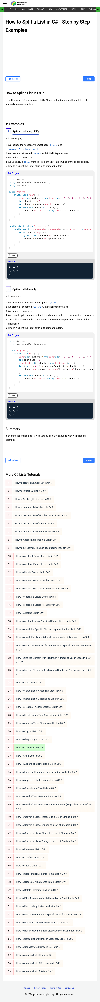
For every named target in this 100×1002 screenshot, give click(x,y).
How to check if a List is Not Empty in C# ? (38, 604)
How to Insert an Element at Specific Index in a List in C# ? (46, 772)
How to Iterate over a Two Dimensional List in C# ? (42, 715)
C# (23, 9)
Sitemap (26, 988)
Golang (40, 9)
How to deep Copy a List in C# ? (32, 739)
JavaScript (61, 9)
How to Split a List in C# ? (29, 747)
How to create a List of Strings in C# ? (34, 523)
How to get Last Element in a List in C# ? (37, 564)
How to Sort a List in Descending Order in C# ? (40, 698)
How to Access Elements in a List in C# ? (36, 539)
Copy (13, 255)
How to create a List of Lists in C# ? (34, 955)
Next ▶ (89, 79)
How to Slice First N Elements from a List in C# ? (41, 873)
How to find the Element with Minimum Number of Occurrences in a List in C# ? (53, 672)
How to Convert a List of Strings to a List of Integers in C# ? (47, 825)
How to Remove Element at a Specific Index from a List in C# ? (48, 914)
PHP (83, 9)
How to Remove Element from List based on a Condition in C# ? (49, 930)
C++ (16, 9)
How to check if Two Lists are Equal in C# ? (38, 796)
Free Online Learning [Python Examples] (22, 3)
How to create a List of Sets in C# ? (34, 971)
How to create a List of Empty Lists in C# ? (37, 531)
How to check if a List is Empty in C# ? (36, 596)
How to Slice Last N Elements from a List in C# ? (41, 881)
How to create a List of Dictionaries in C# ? (38, 963)
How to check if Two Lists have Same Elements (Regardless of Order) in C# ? (53, 806)
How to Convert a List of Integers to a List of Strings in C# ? (47, 816)
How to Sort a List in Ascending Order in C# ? (39, 690)
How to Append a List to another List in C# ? (39, 780)
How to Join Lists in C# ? (29, 755)
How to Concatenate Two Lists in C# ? (36, 788)
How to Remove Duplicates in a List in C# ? (38, 906)
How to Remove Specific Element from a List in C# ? (43, 922)
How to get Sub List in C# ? (30, 613)
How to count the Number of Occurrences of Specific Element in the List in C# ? (53, 647)
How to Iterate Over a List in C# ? (33, 572)
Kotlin (74, 9)
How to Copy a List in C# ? (29, 731)
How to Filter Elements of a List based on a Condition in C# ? (47, 898)
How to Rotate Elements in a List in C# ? (37, 890)
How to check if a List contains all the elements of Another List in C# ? (52, 637)
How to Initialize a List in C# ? (30, 491)
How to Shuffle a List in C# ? (30, 857)
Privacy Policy (40, 988)
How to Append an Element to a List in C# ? (38, 763)
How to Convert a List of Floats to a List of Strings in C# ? (46, 833)
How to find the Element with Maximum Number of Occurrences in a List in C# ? (53, 659)
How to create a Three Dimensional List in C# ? (40, 723)
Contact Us (69, 988)
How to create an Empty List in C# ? (33, 482)
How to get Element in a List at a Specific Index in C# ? (43, 547)
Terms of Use (55, 988)
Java (50, 9)
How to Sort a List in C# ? (29, 682)
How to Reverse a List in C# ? (31, 849)
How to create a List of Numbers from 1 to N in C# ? (42, 515)
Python (92, 9)
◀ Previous (13, 79)
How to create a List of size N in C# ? (34, 507)
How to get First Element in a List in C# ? (37, 556)
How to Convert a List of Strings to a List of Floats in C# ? (46, 841)
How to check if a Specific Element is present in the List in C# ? (48, 629)
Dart (30, 9)
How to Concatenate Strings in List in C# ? (38, 947)
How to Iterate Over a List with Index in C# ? (38, 580)
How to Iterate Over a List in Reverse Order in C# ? (42, 588)
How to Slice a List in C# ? (29, 865)
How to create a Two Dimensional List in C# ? (39, 706)
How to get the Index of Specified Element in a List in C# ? (46, 621)
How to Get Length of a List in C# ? (33, 499)
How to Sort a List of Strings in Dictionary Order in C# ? (44, 938)
